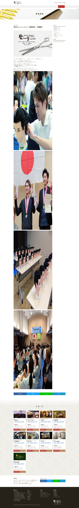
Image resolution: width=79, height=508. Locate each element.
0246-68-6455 (46, 443)
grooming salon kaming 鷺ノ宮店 (19, 498)
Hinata (46, 441)
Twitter (33, 393)
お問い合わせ (56, 495)
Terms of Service (36, 504)
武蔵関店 (59, 420)
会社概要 (63, 2)
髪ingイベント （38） (58, 34)
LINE (46, 393)
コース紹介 (29, 495)
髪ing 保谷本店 (16, 491)
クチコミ (22, 429)
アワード (29, 498)
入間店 (46, 420)
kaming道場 (59, 441)
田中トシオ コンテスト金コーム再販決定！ (24, 481)
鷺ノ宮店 (33, 441)
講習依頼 (55, 2)
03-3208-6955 (19, 464)
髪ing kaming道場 (17, 500)
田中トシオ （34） (57, 29)
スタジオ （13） (57, 32)
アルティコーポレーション (44, 496)
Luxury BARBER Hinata (17, 499)
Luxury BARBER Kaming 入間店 (18, 494)
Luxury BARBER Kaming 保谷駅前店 (19, 496)
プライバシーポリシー (57, 496)
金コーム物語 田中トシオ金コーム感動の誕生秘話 (26, 480)
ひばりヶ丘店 (33, 420)
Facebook (20, 393)
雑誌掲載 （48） (57, 28)
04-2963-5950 (46, 421)
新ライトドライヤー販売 (21, 482)
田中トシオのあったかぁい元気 (45, 494)
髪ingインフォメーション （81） (58, 36)
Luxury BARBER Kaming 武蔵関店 (19, 495)
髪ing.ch (42, 491)
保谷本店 (19, 420)
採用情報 (59, 2)
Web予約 (16, 429)
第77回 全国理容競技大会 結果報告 (23, 483)
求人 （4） (56, 31)
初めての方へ (29, 491)
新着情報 (29, 496)
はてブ (59, 393)
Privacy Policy (30, 504)
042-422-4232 (19, 421)
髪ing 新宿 (19, 462)
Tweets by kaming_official (58, 41)
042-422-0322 (19, 443)
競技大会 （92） (57, 27)
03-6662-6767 (32, 443)
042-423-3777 (32, 421)
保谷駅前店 (19, 441)
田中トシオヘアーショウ (44, 495)
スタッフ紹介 (29, 494)
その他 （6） (56, 33)
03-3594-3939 (59, 421)
